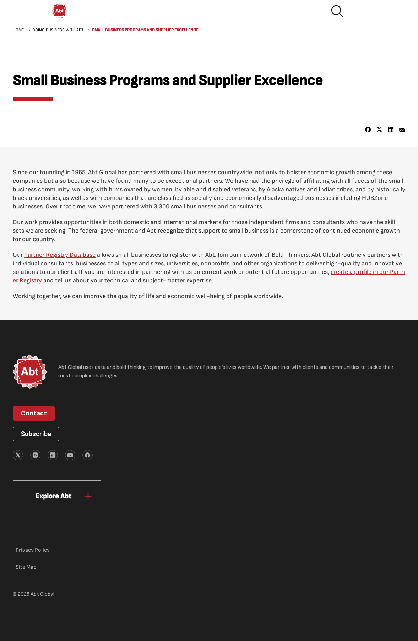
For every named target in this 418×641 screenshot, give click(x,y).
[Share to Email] (402, 130)
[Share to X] (379, 130)
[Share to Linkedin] (391, 130)
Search (337, 11)
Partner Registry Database (60, 255)
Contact (34, 413)
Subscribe (36, 434)
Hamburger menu (360, 11)
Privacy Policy (33, 550)
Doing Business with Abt (57, 30)
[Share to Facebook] (368, 130)
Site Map (26, 567)
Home (18, 30)
